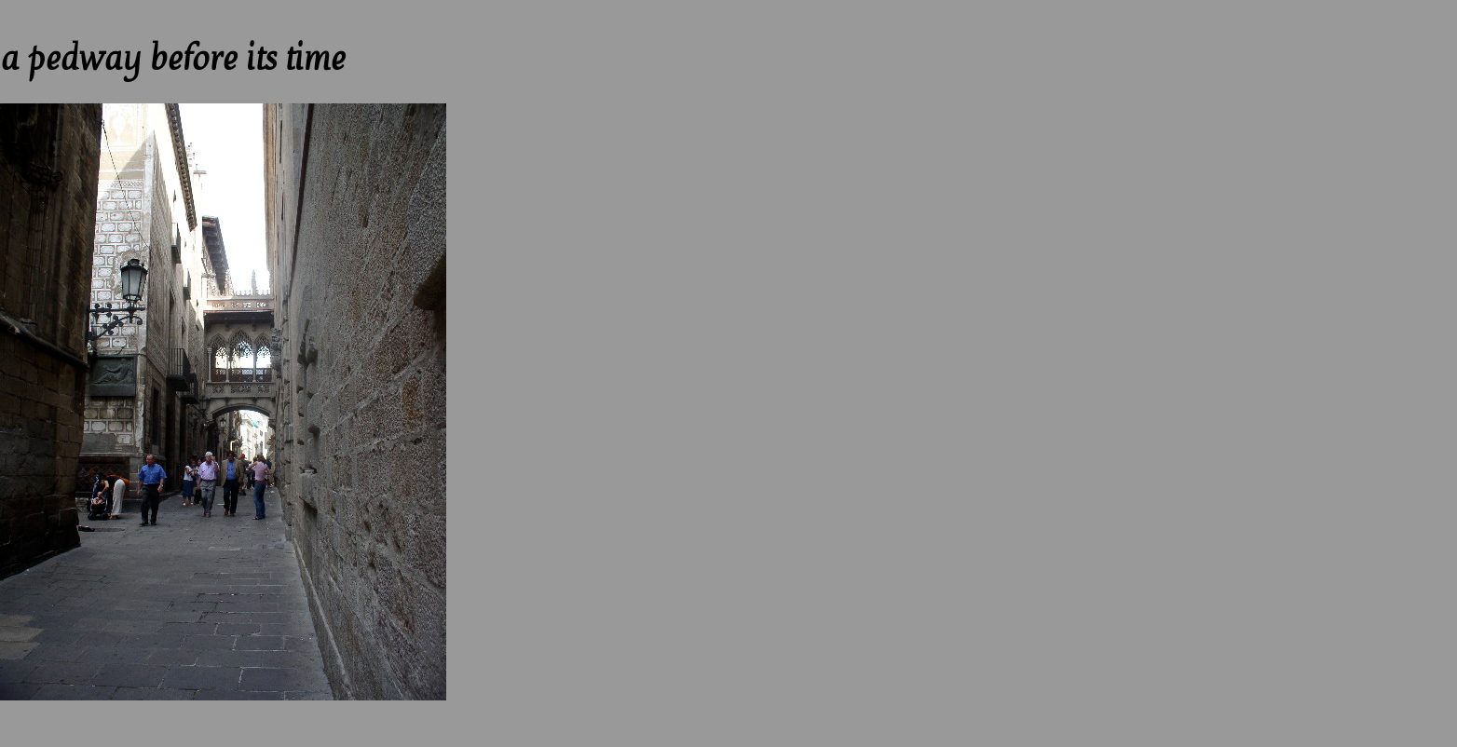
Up (87, 8)
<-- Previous (37, 8)
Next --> (125, 8)
